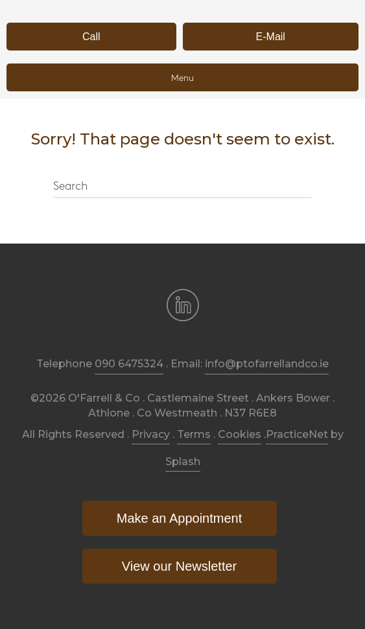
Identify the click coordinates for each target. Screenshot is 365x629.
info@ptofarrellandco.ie (267, 364)
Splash (182, 461)
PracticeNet (297, 434)
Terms (194, 434)
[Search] (182, 187)
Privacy (151, 434)
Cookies (239, 434)
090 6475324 (129, 364)
